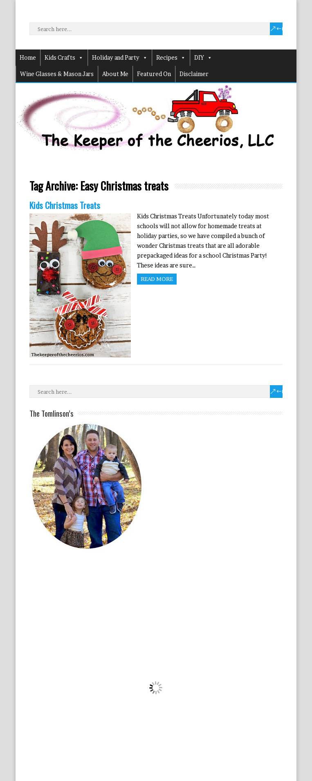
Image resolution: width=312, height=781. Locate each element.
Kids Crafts (64, 57)
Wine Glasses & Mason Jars (57, 73)
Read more (157, 279)
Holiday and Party (120, 57)
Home (28, 57)
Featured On (154, 73)
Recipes (171, 57)
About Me (115, 73)
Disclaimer (194, 73)
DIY (203, 57)
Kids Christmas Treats (64, 205)
